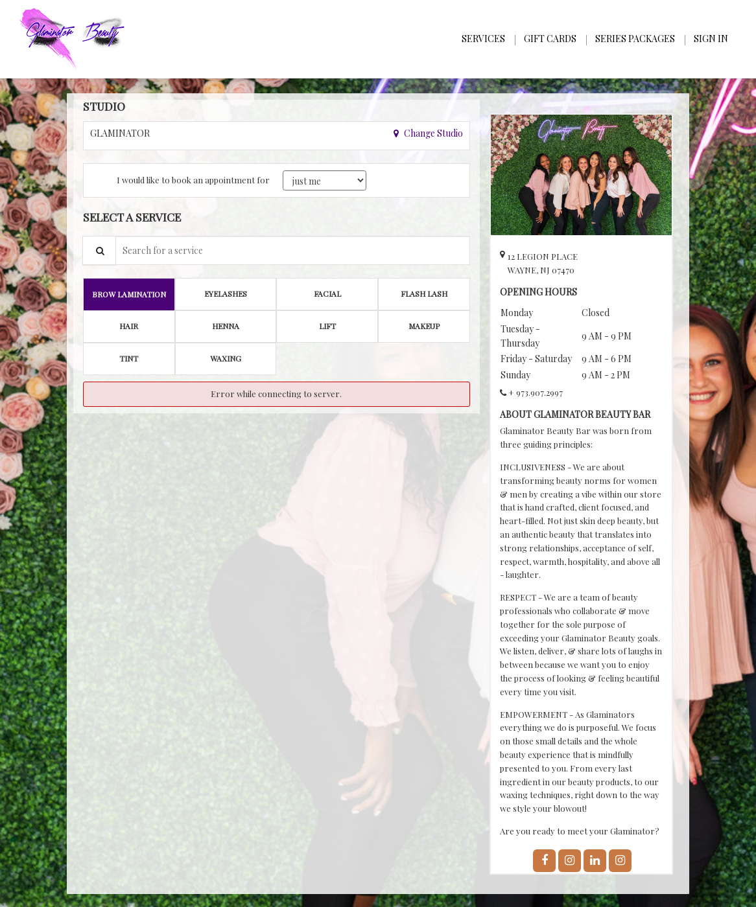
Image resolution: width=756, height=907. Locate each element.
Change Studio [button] (432, 133)
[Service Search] (99, 250)
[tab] (129, 294)
